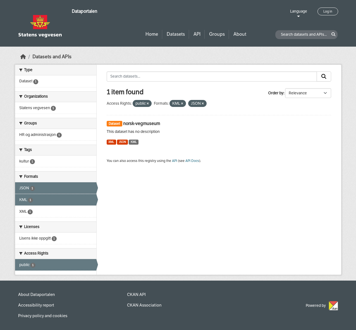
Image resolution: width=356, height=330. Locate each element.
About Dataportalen (36, 294)
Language (298, 11)
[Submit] (324, 76)
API (196, 34)
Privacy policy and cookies (42, 315)
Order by (275, 93)
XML (111, 142)
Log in (327, 11)
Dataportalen (84, 11)
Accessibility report (36, 305)
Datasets (176, 34)
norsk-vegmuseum (141, 123)
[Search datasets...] (212, 76)
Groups (217, 34)
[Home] (23, 57)
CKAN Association (144, 305)
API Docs (192, 161)
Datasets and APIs (51, 57)
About (239, 34)
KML (134, 142)
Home (151, 34)
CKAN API (136, 294)
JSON (122, 142)
